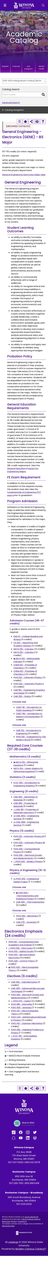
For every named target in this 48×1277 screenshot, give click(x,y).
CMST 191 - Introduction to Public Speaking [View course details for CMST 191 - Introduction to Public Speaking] (29, 709)
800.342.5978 (32, 1162)
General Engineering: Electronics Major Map (23, 174)
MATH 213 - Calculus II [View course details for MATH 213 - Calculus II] (24, 652)
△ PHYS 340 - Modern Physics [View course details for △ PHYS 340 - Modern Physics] (28, 861)
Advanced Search (11, 102)
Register (5, 66)
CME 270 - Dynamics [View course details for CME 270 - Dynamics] (26, 922)
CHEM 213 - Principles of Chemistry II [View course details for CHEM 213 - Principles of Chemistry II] (25, 673)
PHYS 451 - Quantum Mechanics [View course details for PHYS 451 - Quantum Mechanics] (26, 1023)
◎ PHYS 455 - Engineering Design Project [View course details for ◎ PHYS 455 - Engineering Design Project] (26, 880)
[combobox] (24, 81)
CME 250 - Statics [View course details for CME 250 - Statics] (22, 696)
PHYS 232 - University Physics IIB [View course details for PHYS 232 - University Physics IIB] (29, 842)
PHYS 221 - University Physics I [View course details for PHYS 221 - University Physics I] (28, 677)
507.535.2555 (24, 1204)
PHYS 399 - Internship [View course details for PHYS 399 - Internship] (21, 1004)
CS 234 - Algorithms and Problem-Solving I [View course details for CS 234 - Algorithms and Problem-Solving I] (26, 644)
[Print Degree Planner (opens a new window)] (19, 121)
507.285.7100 (16, 1183)
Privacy (14, 1221)
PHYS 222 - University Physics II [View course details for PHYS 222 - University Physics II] (29, 683)
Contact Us (22, 1221)
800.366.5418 (32, 1183)
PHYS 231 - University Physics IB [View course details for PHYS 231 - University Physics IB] (29, 836)
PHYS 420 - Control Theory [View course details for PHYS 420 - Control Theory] (21, 961)
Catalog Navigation (14, 110)
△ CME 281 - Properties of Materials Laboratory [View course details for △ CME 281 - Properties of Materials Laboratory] (26, 811)
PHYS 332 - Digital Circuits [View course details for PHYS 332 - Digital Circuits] (21, 951)
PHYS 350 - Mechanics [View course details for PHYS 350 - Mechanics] (27, 915)
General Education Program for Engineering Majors (22, 470)
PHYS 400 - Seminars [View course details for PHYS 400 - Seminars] (21, 1007)
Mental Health (41, 67)
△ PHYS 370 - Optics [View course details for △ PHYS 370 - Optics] (21, 1001)
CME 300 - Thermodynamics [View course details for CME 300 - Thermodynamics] (30, 902)
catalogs (13, 1242)
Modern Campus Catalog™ (31, 1248)
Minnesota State (8, 1226)
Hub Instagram (28, 67)
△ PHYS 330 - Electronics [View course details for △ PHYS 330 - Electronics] (20, 948)
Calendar (16, 66)
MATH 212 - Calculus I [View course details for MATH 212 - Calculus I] (24, 649)
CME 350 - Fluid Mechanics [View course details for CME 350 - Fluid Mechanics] (24, 982)
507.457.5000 (15, 1162)
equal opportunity (32, 1217)
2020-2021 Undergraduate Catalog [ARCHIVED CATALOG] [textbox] (23, 80)
